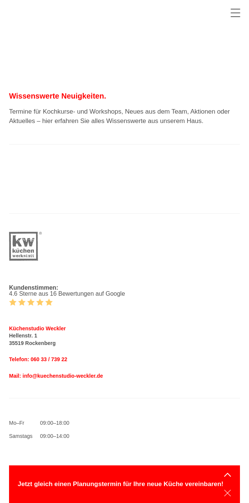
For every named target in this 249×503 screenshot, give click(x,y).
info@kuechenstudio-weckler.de (63, 376)
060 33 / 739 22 (49, 359)
